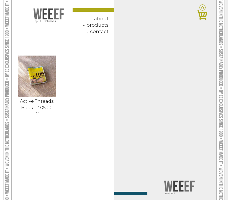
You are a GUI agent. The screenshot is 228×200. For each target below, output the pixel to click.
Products (95, 25)
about (101, 18)
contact (96, 31)
